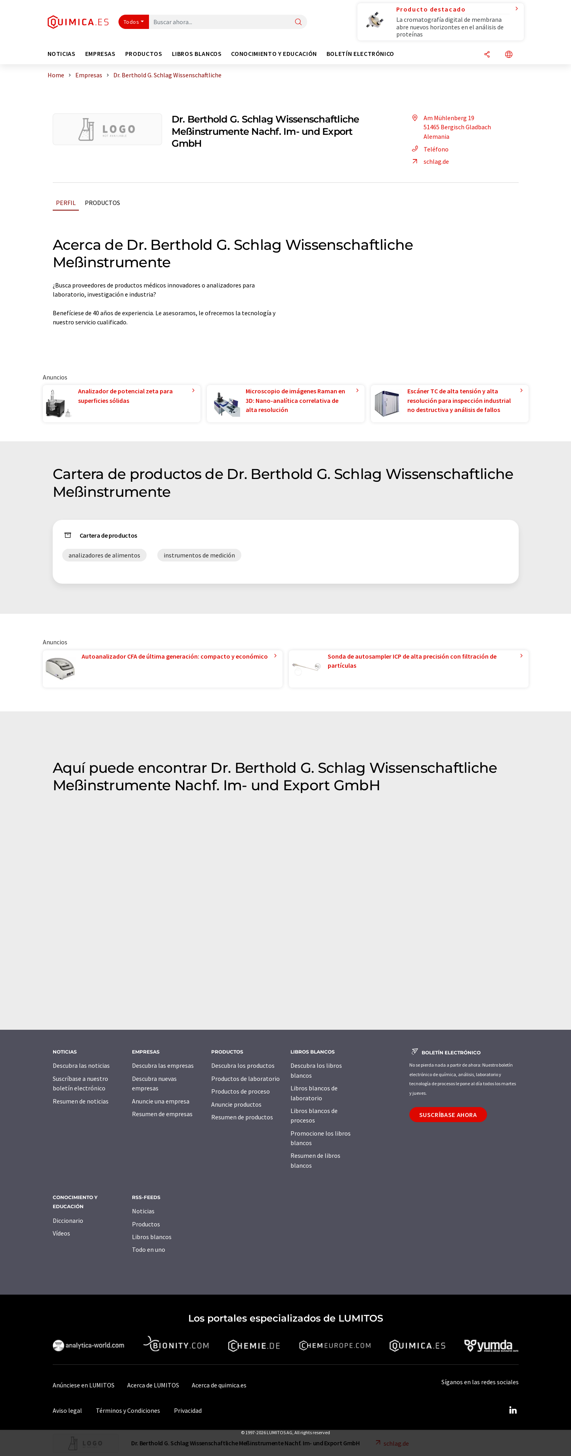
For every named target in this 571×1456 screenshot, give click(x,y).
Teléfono (429, 149)
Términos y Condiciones (128, 1410)
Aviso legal (67, 1410)
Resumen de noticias (81, 1101)
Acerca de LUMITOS (153, 1385)
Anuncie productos (236, 1104)
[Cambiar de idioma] (508, 54)
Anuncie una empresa (160, 1101)
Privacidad (188, 1410)
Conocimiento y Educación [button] (274, 53)
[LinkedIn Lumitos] (513, 1410)
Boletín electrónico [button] (360, 53)
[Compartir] (487, 54)
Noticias (143, 1211)
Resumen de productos (242, 1117)
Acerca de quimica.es (219, 1385)
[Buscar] (298, 22)
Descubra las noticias (81, 1065)
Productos (102, 203)
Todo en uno (148, 1249)
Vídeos (61, 1233)
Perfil (66, 203)
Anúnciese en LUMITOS (84, 1385)
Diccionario (68, 1220)
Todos (131, 21)
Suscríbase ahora (448, 1115)
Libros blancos (152, 1237)
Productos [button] (143, 53)
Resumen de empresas (162, 1114)
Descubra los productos (243, 1065)
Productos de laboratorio (245, 1078)
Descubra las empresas (163, 1065)
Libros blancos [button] (197, 53)
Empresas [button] (100, 53)
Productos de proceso (240, 1091)
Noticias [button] (62, 53)
